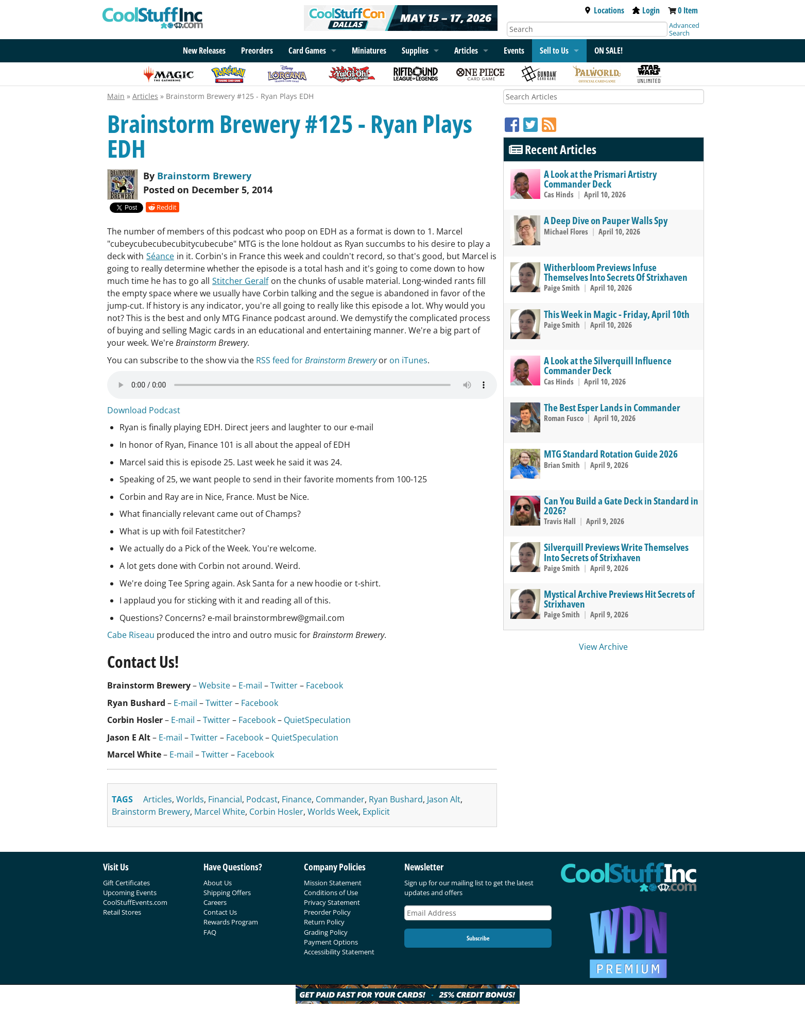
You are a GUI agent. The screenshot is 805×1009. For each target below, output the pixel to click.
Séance (160, 256)
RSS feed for (316, 360)
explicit (376, 811)
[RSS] (549, 124)
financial (225, 799)
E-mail (250, 685)
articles (157, 799)
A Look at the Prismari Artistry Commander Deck (600, 179)
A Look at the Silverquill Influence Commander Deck (608, 365)
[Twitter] (532, 124)
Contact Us (220, 912)
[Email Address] (478, 912)
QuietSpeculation (317, 720)
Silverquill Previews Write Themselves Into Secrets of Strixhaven (616, 552)
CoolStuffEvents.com (135, 902)
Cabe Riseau (131, 635)
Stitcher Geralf (240, 281)
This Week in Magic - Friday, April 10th (617, 314)
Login (646, 10)
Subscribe (478, 938)
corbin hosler (276, 811)
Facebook (324, 685)
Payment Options (331, 942)
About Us (217, 882)
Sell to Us (554, 50)
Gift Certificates (126, 882)
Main (116, 96)
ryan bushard (396, 799)
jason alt (443, 799)
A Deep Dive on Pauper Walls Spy (605, 220)
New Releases (204, 50)
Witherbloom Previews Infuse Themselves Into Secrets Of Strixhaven (616, 272)
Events (514, 50)
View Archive (603, 646)
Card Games (307, 50)
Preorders (257, 50)
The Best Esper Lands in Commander (612, 407)
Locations (604, 10)
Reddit (162, 207)
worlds (190, 799)
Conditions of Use (331, 892)
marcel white (219, 811)
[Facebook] (514, 124)
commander (340, 799)
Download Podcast (143, 410)
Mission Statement (333, 882)
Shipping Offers (227, 892)
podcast (262, 799)
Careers (215, 902)
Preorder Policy (327, 912)
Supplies (415, 50)
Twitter (284, 685)
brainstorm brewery (151, 811)
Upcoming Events (130, 892)
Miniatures (369, 50)
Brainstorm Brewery (204, 176)
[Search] (587, 29)
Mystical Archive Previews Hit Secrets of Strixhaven (619, 599)
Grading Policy (326, 932)
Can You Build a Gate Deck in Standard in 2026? (621, 505)
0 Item (688, 10)
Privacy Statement (332, 902)
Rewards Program (230, 922)
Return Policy (324, 922)
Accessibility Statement (339, 951)
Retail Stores (122, 912)
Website (214, 685)
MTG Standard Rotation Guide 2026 (611, 454)
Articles (466, 50)
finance (297, 799)
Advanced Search (684, 29)
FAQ (209, 932)
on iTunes (408, 360)
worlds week (332, 811)
